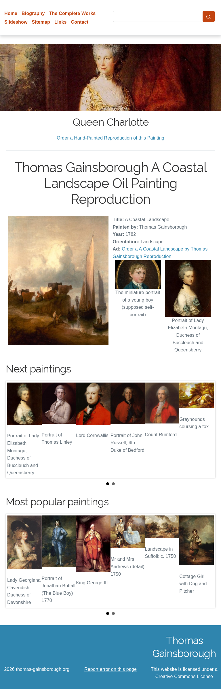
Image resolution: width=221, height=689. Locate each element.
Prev (14, 429)
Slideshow (16, 22)
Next (206, 429)
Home (10, 13)
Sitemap (41, 22)
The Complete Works (72, 13)
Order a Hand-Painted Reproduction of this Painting (110, 137)
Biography (33, 13)
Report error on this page (110, 669)
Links (60, 22)
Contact (80, 22)
